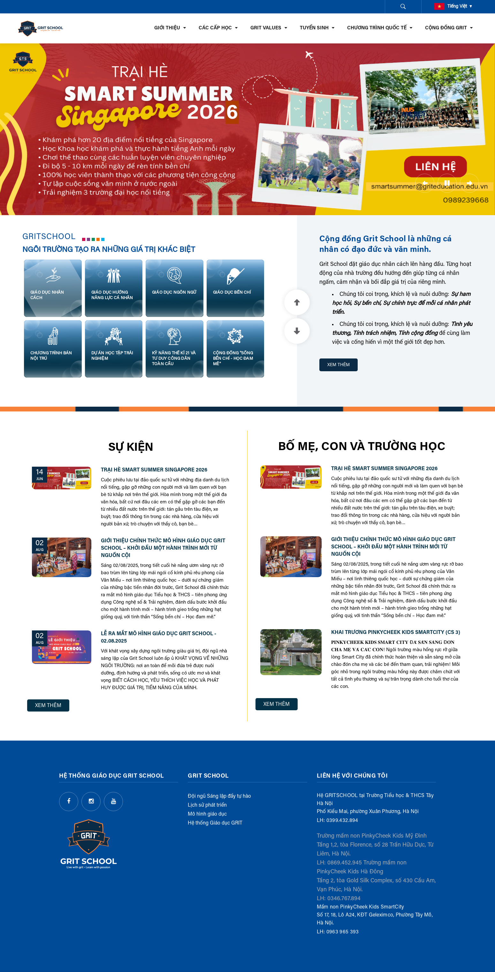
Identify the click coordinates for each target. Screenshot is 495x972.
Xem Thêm (48, 705)
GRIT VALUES (265, 28)
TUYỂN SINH (314, 28)
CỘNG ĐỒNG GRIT (446, 28)
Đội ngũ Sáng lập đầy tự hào (219, 796)
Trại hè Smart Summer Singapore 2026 (154, 470)
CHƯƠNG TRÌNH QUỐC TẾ (377, 28)
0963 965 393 (342, 932)
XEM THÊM (338, 365)
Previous (297, 302)
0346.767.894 (344, 899)
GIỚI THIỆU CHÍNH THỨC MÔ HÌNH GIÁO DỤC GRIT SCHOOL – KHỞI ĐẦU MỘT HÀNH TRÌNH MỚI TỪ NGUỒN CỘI (163, 548)
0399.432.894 (342, 820)
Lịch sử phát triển (207, 805)
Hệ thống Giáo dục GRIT (215, 823)
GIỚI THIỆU (167, 28)
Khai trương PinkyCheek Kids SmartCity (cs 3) (395, 632)
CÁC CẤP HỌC (215, 28)
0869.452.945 (344, 863)
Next (297, 331)
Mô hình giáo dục (207, 814)
